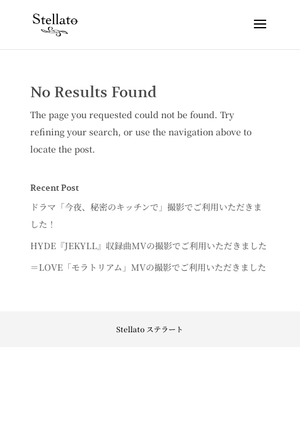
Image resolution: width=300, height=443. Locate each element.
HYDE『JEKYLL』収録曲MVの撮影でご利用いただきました (148, 245)
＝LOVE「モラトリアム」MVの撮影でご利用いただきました (148, 267)
